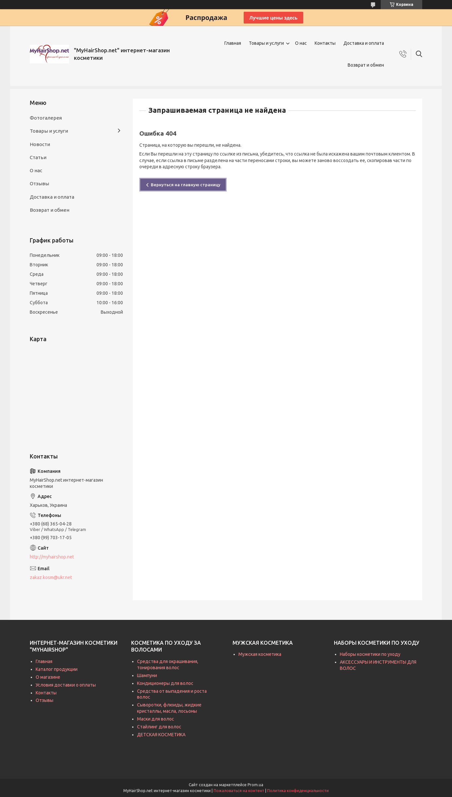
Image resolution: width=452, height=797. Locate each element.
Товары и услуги (266, 43)
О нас (301, 43)
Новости (40, 144)
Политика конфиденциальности (298, 791)
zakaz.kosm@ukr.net (51, 577)
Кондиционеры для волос (165, 683)
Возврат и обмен (366, 65)
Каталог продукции (57, 669)
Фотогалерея (46, 118)
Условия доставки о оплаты (66, 685)
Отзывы (39, 183)
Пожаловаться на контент (239, 791)
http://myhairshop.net (52, 556)
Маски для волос (155, 719)
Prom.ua (255, 785)
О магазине (48, 677)
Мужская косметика (259, 654)
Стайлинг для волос (159, 726)
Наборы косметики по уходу (370, 654)
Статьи (38, 157)
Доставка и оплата (363, 43)
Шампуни (147, 675)
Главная (232, 43)
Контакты (325, 43)
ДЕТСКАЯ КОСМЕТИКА (161, 734)
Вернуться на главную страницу (185, 184)
